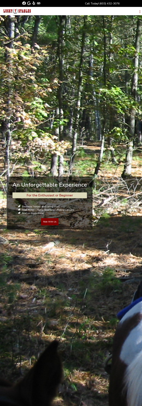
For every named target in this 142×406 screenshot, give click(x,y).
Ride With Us (49, 221)
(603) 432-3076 (109, 3)
